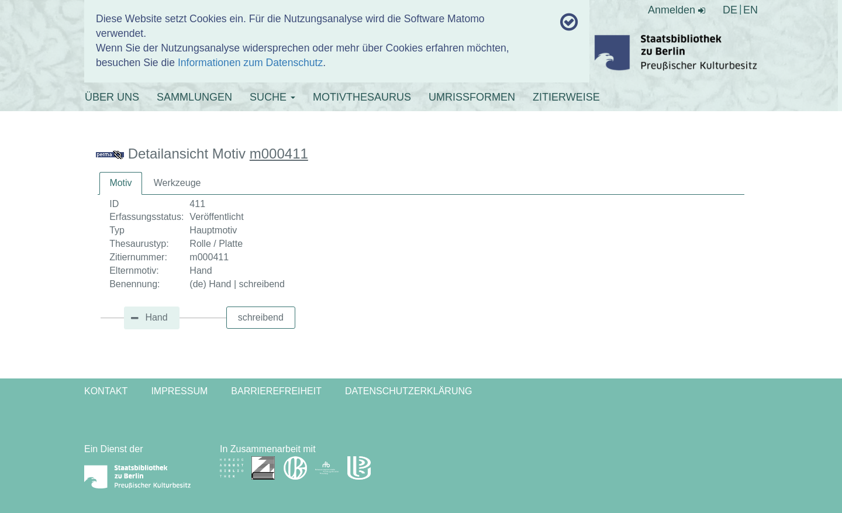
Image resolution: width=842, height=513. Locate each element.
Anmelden (676, 10)
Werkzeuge (177, 183)
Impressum (179, 391)
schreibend (261, 317)
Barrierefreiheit (276, 391)
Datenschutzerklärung (408, 391)
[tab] (120, 183)
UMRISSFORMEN (472, 97)
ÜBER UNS (112, 97)
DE (730, 10)
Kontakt (105, 391)
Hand (156, 317)
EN (750, 10)
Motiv (120, 183)
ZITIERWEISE (566, 97)
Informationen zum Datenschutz (250, 62)
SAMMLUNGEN (194, 97)
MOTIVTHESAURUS (362, 97)
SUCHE (272, 97)
